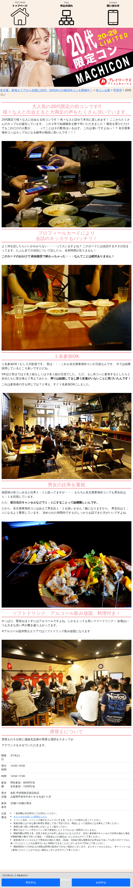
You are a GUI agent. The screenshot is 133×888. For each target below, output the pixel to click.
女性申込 (101, 882)
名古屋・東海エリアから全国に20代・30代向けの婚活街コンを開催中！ (46, 90)
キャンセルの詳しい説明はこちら (30, 816)
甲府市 (117, 90)
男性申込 (31, 882)
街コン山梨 (103, 90)
